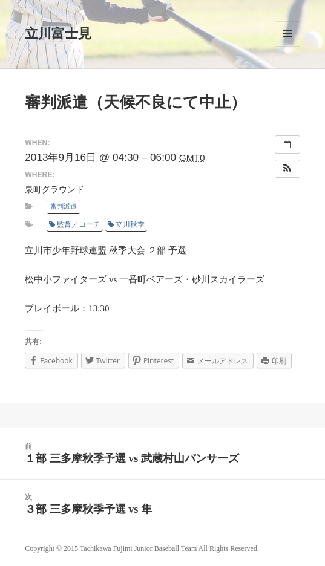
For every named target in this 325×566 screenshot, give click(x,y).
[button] (287, 168)
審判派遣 (63, 206)
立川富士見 (58, 33)
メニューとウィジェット (287, 34)
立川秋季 (126, 224)
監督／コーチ (74, 224)
